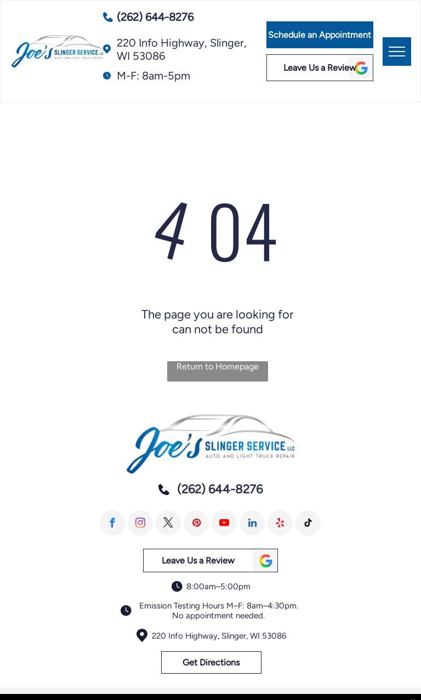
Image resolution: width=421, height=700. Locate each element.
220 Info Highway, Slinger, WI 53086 (219, 636)
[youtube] (224, 523)
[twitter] (168, 523)
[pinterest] (196, 523)
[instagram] (140, 523)
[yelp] (280, 523)
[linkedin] (252, 523)
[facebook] (112, 523)
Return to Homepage (218, 366)
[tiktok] (308, 523)
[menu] (397, 51)
